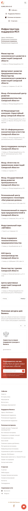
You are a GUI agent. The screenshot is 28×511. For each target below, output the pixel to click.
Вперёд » (23, 298)
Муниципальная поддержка (9, 43)
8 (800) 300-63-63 (6, 6)
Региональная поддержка (9, 41)
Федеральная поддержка (9, 39)
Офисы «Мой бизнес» (7, 37)
